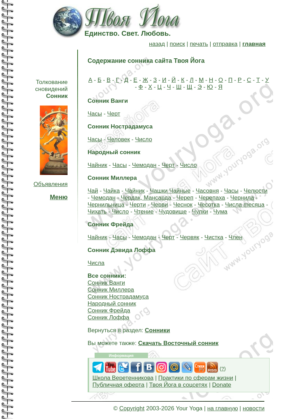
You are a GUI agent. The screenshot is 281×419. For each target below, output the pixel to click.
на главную (222, 408)
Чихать (97, 211)
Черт (113, 113)
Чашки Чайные (170, 190)
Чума (220, 211)
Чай (93, 190)
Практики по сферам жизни (195, 378)
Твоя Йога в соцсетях (178, 385)
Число (143, 139)
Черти (138, 204)
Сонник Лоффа (108, 317)
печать (199, 44)
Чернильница (106, 204)
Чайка (111, 190)
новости (254, 408)
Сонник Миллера (111, 289)
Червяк (189, 237)
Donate (221, 385)
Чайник (97, 165)
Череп (184, 197)
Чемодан (144, 165)
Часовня (207, 190)
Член (236, 237)
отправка (225, 44)
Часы (95, 113)
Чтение (144, 211)
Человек (118, 139)
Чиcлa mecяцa (244, 204)
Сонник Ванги (106, 282)
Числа (96, 263)
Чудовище (173, 211)
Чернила (242, 197)
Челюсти (255, 190)
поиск (177, 44)
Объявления (51, 184)
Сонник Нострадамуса (118, 296)
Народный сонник (112, 303)
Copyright (131, 408)
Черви (159, 204)
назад (157, 44)
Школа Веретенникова (123, 378)
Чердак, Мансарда (146, 197)
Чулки (200, 211)
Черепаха (212, 197)
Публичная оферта (118, 385)
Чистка (213, 237)
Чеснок (183, 204)
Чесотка (209, 204)
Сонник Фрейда (109, 310)
